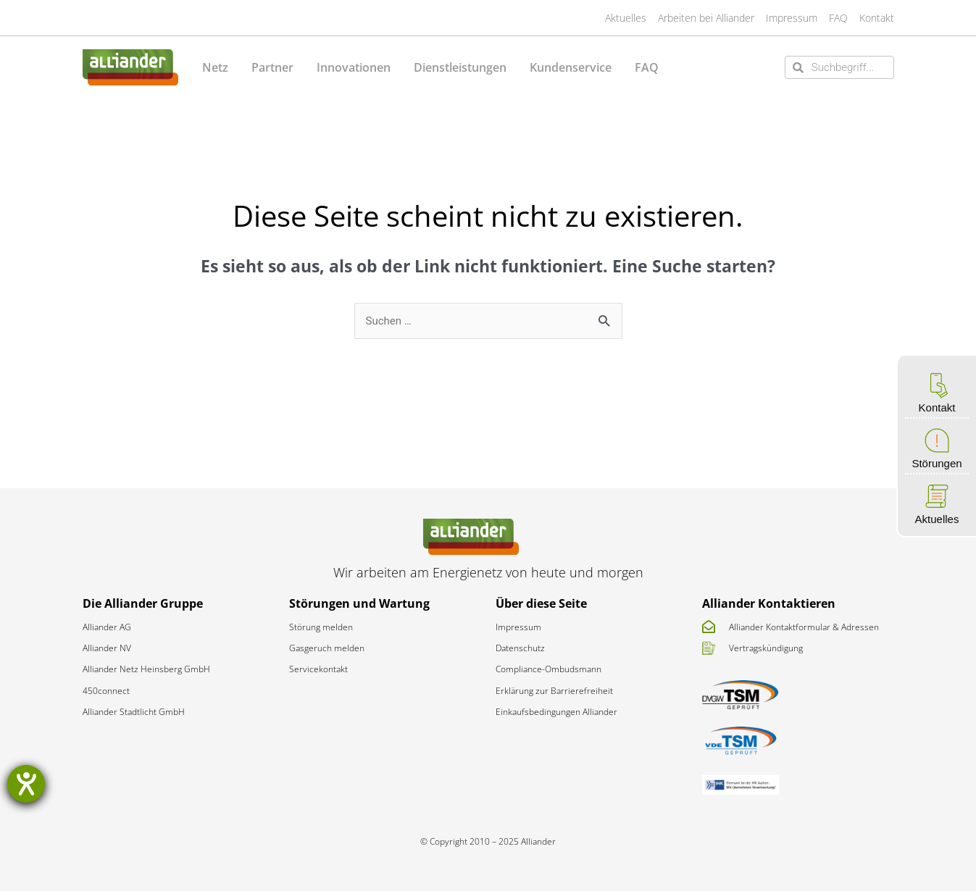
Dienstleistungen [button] (460, 67)
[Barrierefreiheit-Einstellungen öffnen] (26, 784)
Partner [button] (272, 67)
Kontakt (937, 407)
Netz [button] (215, 67)
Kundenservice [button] (571, 67)
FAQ (647, 67)
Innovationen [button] (354, 67)
